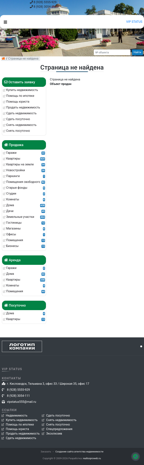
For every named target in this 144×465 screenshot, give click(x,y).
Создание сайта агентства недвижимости (79, 451)
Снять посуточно (58, 424)
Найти (137, 52)
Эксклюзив (54, 433)
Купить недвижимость (22, 420)
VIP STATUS (134, 21)
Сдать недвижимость (21, 438)
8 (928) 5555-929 (43, 2)
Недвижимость (16, 415)
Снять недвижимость (61, 420)
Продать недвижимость (23, 433)
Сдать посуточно (58, 415)
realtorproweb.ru (92, 458)
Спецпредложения (59, 429)
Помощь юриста (17, 429)
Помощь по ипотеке (20, 424)
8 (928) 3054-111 (43, 6)
